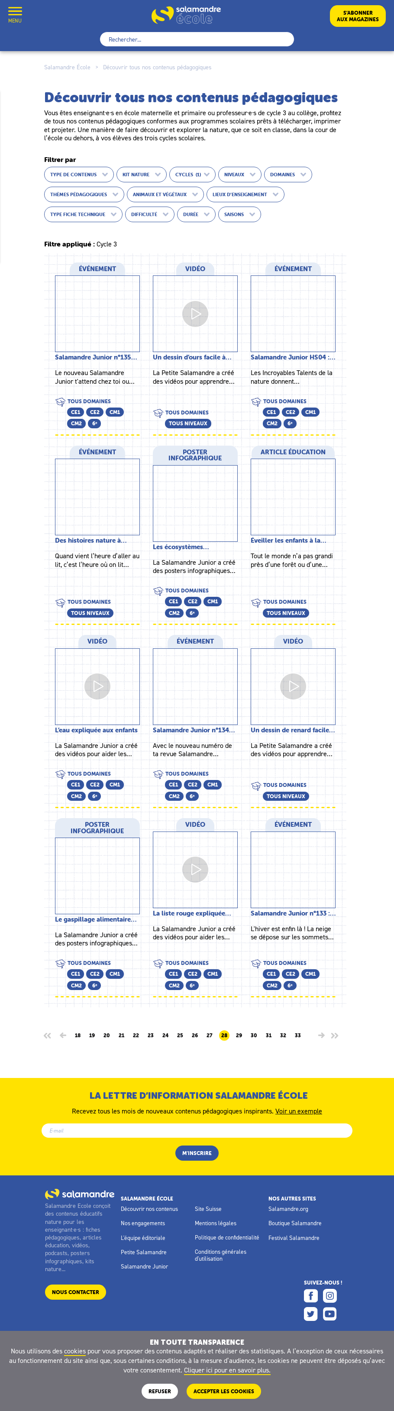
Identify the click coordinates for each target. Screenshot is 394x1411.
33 (298, 1035)
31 (268, 1035)
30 (254, 1035)
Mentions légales (215, 1223)
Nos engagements (143, 1223)
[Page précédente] (63, 1035)
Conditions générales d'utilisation (220, 1255)
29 (239, 1035)
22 (136, 1035)
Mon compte (36, 16)
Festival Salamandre (294, 1237)
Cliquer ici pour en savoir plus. (227, 1370)
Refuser (160, 1391)
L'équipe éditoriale (143, 1237)
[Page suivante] (321, 1035)
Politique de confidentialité (227, 1237)
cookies (75, 1350)
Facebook (311, 1296)
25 (180, 1035)
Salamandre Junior (144, 1266)
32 (283, 1035)
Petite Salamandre (144, 1252)
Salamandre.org (288, 1208)
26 (195, 1035)
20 (106, 1035)
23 (151, 1035)
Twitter (311, 1314)
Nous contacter (75, 1292)
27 (210, 1035)
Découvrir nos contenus (149, 1208)
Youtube (330, 1314)
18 (78, 1035)
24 (165, 1035)
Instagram (330, 1296)
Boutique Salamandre (295, 1223)
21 (121, 1035)
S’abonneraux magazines (358, 16)
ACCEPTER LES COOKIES (224, 1391)
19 (92, 1035)
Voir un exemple (298, 1110)
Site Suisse (208, 1208)
